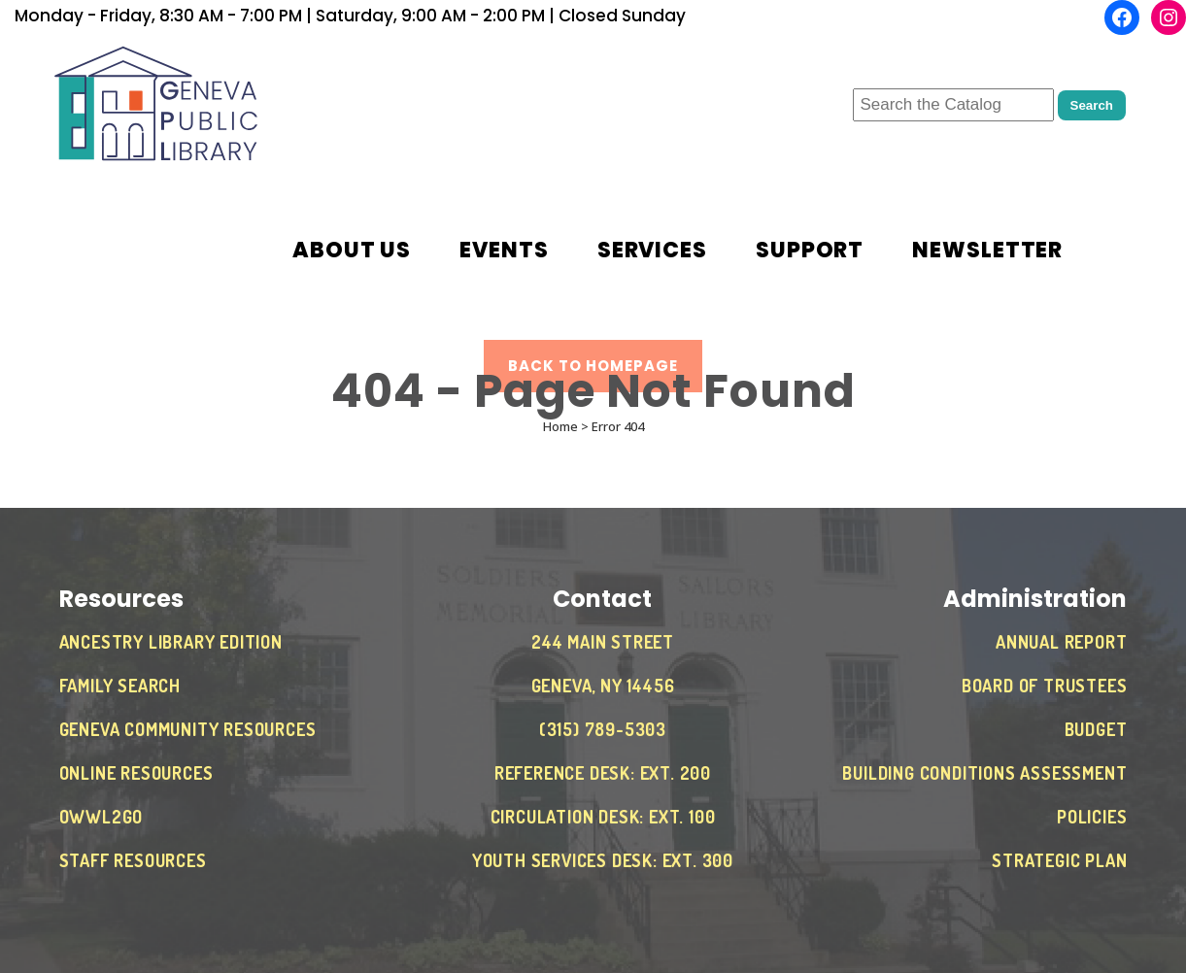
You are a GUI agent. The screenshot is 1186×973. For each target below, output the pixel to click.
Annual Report (1061, 642)
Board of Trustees (1045, 685)
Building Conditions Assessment (984, 773)
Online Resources (136, 773)
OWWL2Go (101, 816)
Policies (1092, 816)
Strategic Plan (1059, 860)
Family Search (120, 685)
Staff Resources (133, 860)
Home (560, 426)
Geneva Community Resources (188, 729)
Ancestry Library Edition (171, 642)
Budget (1096, 729)
